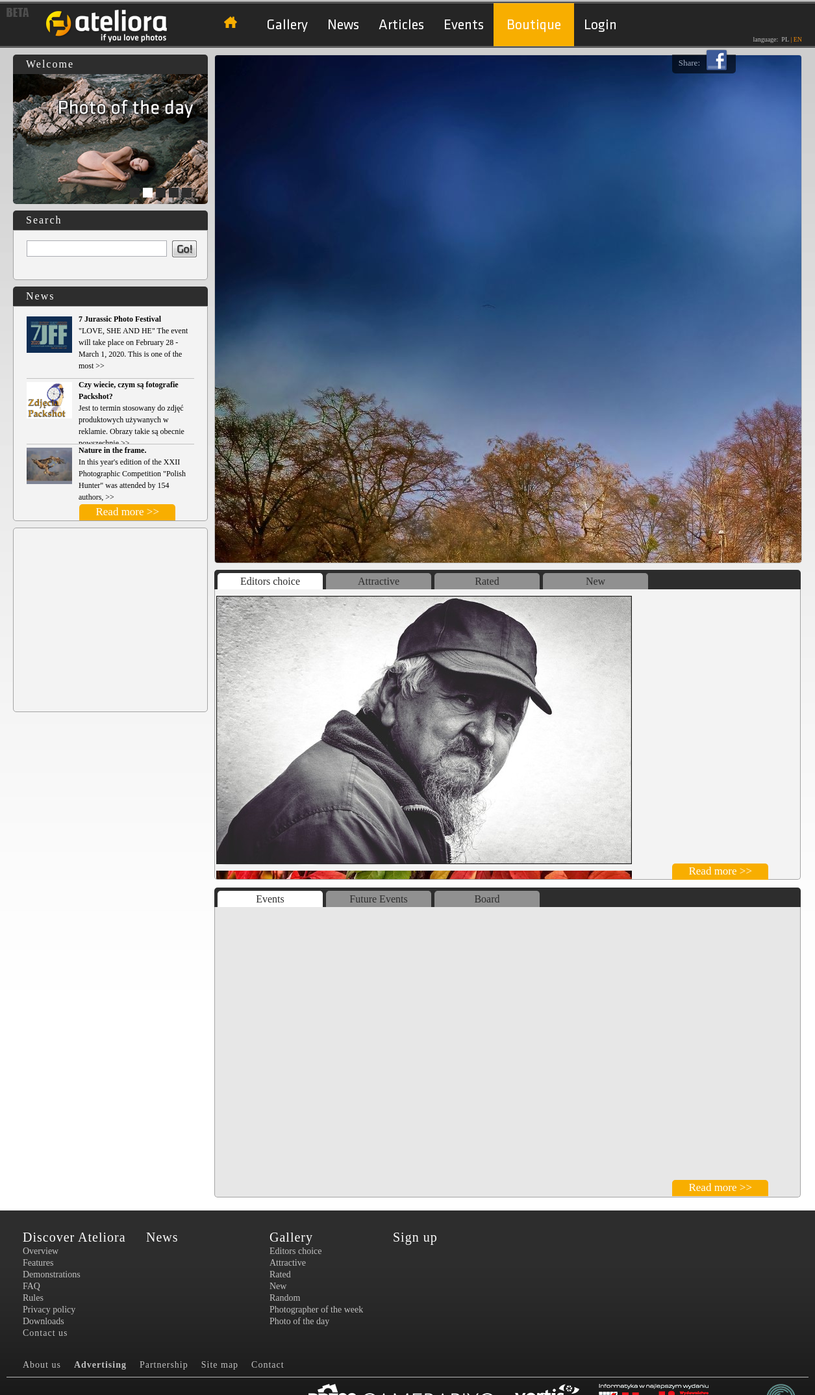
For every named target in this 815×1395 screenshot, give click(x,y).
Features (38, 1263)
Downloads (43, 1321)
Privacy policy (49, 1309)
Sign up (415, 1237)
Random (285, 1298)
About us (42, 1365)
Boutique (534, 25)
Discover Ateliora (74, 1237)
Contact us (45, 1333)
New (595, 581)
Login (600, 25)
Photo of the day (299, 1321)
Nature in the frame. (112, 450)
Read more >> (127, 512)
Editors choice (270, 581)
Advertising (100, 1365)
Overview (40, 1251)
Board (486, 898)
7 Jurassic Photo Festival (120, 319)
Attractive (378, 581)
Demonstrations (52, 1274)
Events (464, 25)
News (343, 25)
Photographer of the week (316, 1309)
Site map (219, 1365)
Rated (487, 581)
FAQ (31, 1286)
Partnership (164, 1365)
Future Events (378, 898)
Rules (33, 1298)
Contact (267, 1365)
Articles (401, 25)
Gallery (287, 25)
